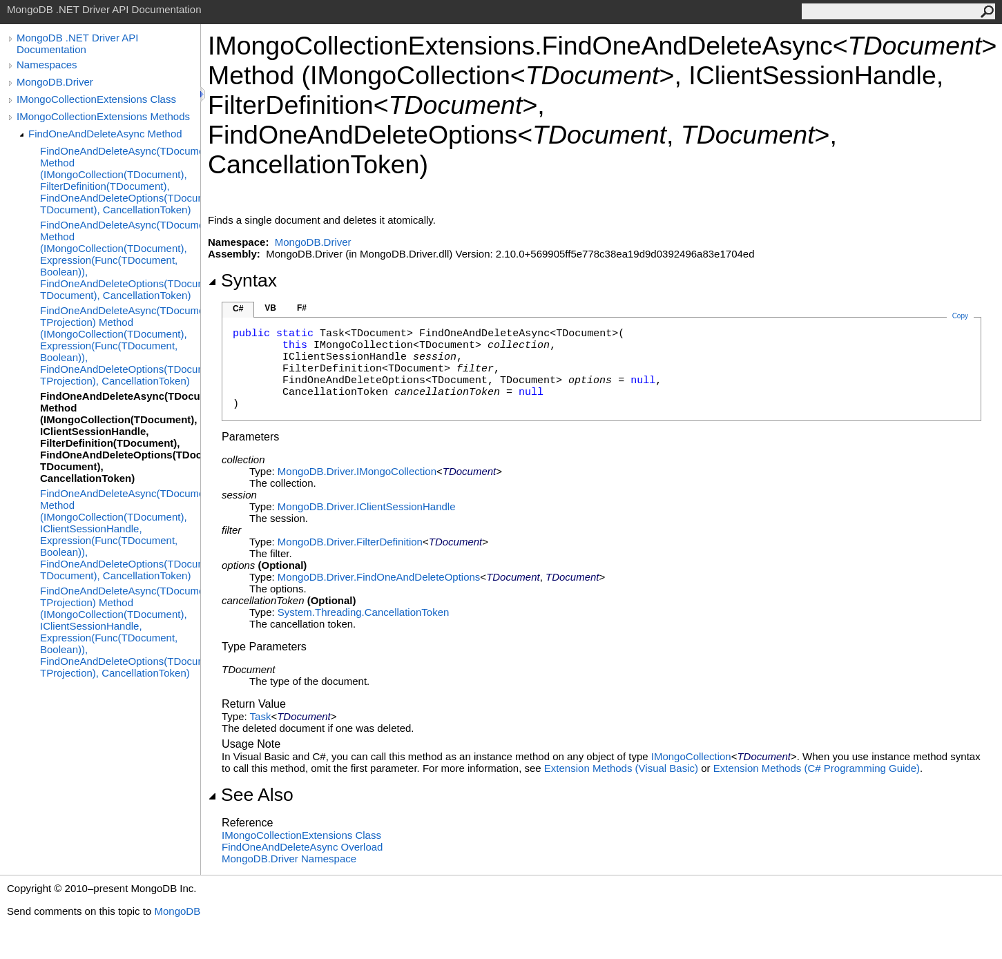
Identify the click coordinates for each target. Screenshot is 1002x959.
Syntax (242, 280)
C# (238, 308)
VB (270, 308)
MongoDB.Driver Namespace (289, 858)
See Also (250, 794)
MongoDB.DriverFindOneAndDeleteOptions (379, 577)
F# (302, 308)
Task (260, 716)
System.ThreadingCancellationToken (363, 612)
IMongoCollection (691, 756)
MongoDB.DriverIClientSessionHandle (367, 506)
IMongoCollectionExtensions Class (96, 99)
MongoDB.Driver (55, 82)
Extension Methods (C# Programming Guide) (816, 768)
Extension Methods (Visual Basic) (621, 768)
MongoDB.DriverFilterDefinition (350, 542)
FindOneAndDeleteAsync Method (105, 133)
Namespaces (47, 64)
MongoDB (177, 911)
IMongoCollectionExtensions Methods (103, 116)
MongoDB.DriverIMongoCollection (357, 471)
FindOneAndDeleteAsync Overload (302, 847)
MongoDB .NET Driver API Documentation (77, 43)
